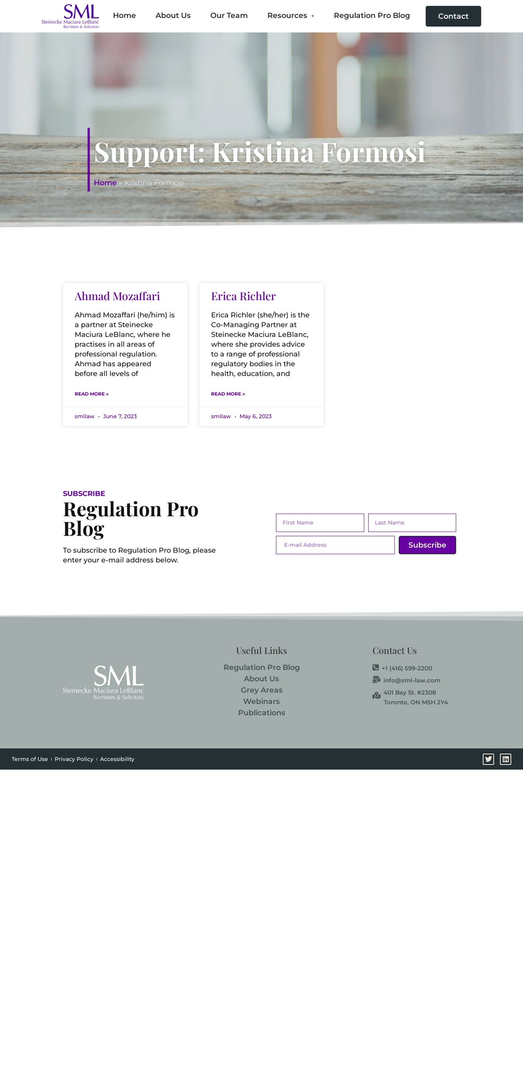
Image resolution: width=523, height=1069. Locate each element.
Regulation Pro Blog (372, 15)
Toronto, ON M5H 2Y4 (416, 702)
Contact (453, 16)
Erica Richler (243, 295)
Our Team (229, 15)
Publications (261, 712)
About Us (173, 15)
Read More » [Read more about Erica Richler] (228, 394)
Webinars (261, 701)
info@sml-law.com (407, 680)
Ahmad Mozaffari (117, 295)
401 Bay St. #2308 (404, 692)
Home (124, 15)
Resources (290, 15)
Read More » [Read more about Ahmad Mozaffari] (92, 394)
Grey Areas (262, 690)
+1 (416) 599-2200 (402, 667)
